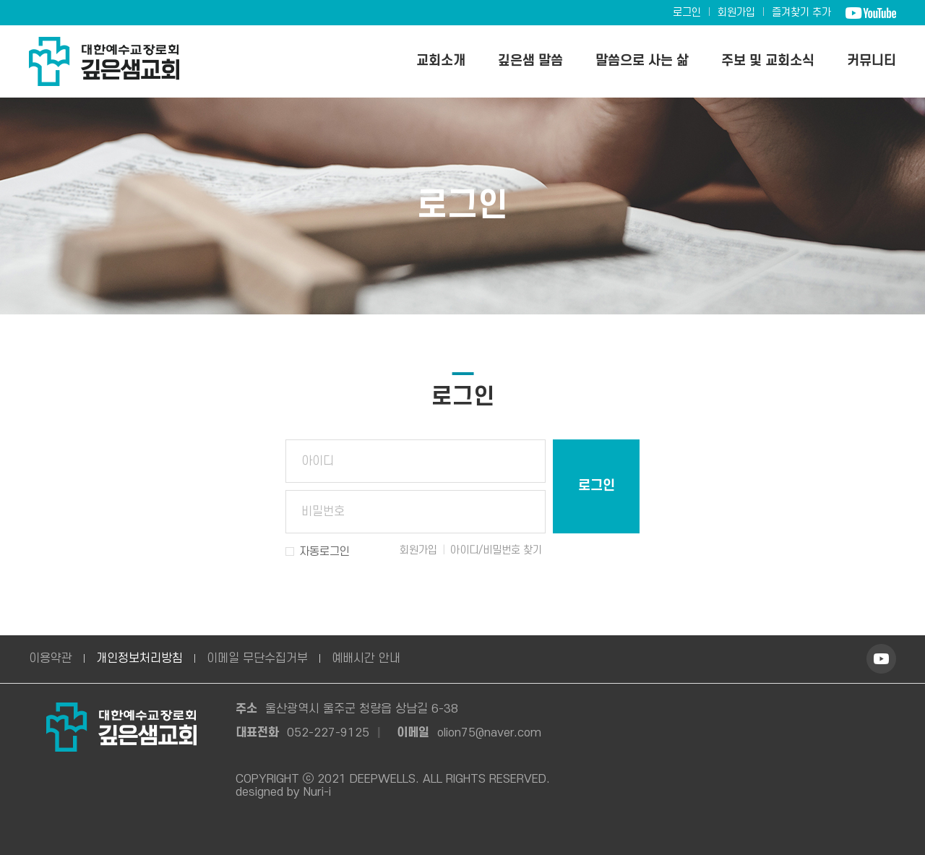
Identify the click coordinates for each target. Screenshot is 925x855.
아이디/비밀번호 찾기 (496, 550)
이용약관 (50, 658)
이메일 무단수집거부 (257, 658)
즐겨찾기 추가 (801, 13)
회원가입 (736, 13)
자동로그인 (324, 551)
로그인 (687, 13)
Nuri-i (317, 792)
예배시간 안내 (366, 658)
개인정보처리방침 (139, 658)
